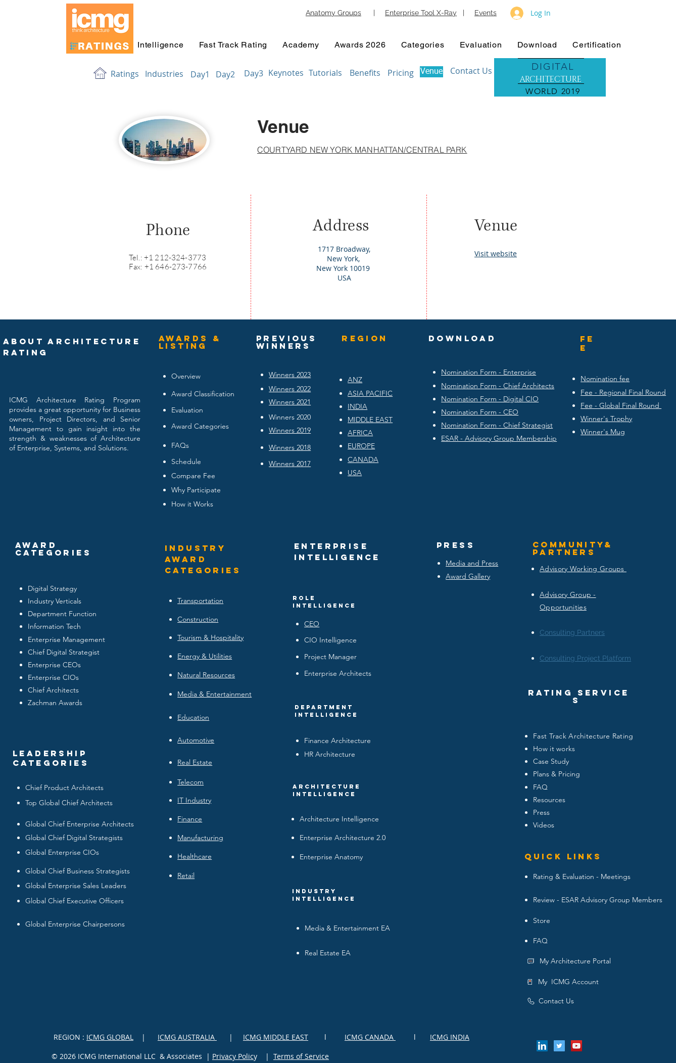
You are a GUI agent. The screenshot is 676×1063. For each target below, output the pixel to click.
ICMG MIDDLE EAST (275, 1037)
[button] (160, 44)
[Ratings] (125, 73)
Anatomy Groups (333, 13)
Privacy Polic (233, 1056)
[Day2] (225, 74)
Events (485, 13)
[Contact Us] (471, 70)
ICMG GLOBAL (109, 1037)
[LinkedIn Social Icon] (542, 1045)
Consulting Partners (572, 632)
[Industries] (164, 73)
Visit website (495, 253)
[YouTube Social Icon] (576, 1045)
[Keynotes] (286, 72)
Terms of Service (301, 1056)
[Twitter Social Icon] (559, 1045)
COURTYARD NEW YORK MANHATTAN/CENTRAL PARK (362, 150)
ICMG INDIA (449, 1037)
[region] (550, 78)
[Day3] (253, 73)
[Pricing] (401, 72)
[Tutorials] (325, 72)
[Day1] (200, 74)
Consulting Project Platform (585, 658)
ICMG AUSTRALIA (187, 1037)
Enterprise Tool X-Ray (421, 13)
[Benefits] (364, 72)
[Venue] (431, 71)
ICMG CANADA (370, 1037)
